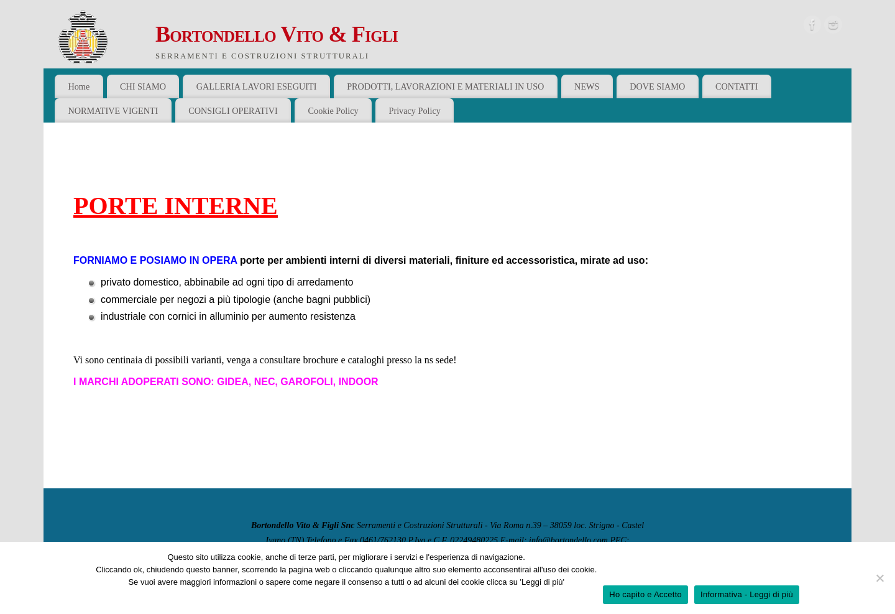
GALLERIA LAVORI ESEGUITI (256, 86)
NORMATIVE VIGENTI (113, 111)
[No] (879, 578)
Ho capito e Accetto (645, 594)
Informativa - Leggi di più (746, 594)
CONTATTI (736, 86)
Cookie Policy (333, 111)
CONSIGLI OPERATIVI (233, 111)
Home (79, 86)
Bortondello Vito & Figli (276, 34)
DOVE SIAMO (657, 86)
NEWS (586, 86)
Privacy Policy (414, 111)
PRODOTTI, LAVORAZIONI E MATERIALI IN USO (445, 86)
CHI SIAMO (143, 86)
